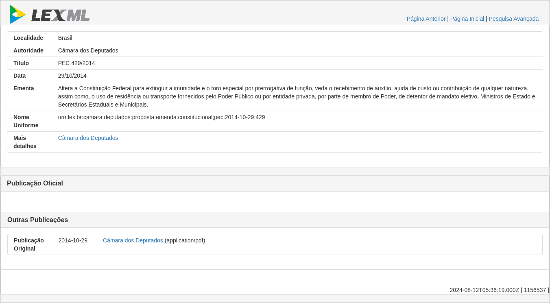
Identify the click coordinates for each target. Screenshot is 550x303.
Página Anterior (426, 18)
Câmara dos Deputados (88, 138)
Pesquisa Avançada (514, 18)
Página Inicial (467, 18)
